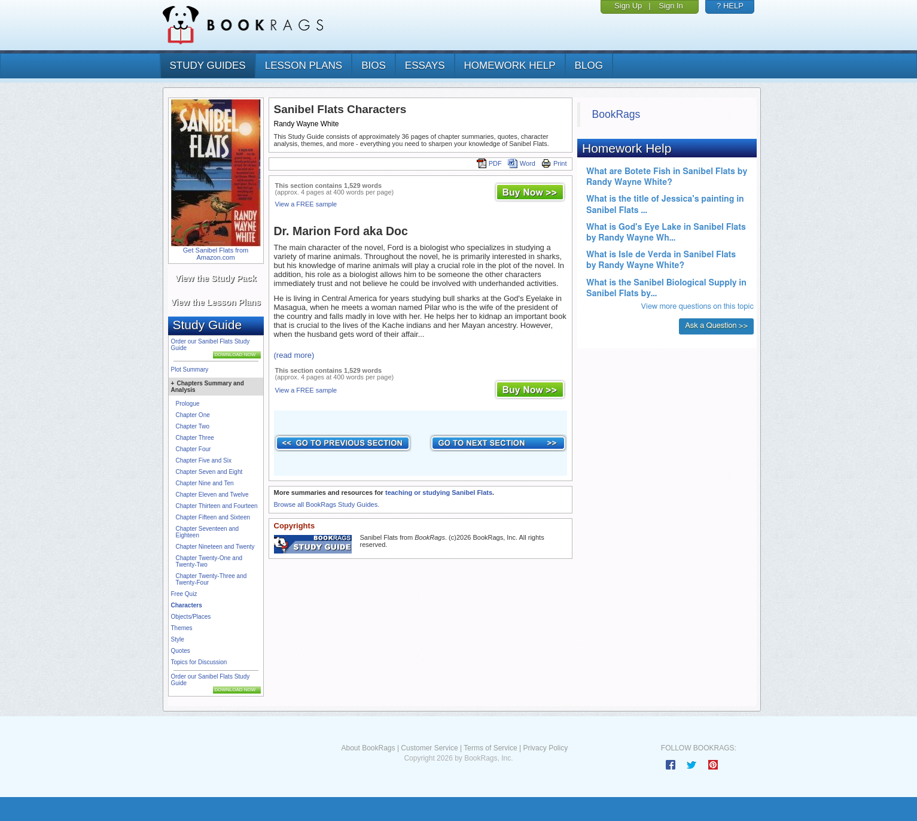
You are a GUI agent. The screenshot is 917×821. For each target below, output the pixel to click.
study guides (208, 65)
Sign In (671, 5)
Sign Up (628, 5)
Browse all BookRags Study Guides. (327, 504)
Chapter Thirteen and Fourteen (217, 506)
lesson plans (303, 65)
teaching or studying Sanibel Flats (438, 492)
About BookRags (368, 748)
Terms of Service (490, 748)
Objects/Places (191, 616)
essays (425, 65)
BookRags (616, 114)
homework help (510, 65)
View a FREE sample (306, 204)
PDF (489, 163)
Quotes (180, 650)
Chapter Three (195, 437)
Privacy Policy (545, 748)
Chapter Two (193, 426)
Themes (182, 628)
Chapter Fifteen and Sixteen (213, 517)
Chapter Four (193, 449)
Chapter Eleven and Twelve (212, 494)
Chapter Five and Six (203, 460)
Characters (186, 605)
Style (177, 639)
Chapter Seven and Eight (209, 472)
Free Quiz (184, 594)
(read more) (294, 355)
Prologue (188, 403)
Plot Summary (190, 369)
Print (554, 163)
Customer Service (429, 748)
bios (373, 65)
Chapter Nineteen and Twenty (215, 546)
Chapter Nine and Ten (205, 483)
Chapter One (193, 415)
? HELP (730, 5)
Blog (589, 65)
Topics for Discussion (199, 662)
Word (521, 163)
